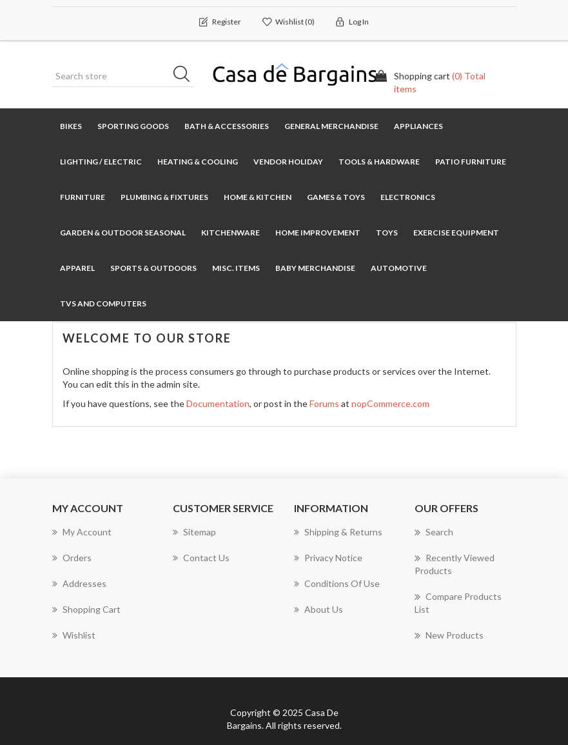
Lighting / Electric (101, 161)
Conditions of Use (337, 583)
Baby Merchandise (315, 268)
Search (434, 532)
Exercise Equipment (456, 232)
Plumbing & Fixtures (164, 197)
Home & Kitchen (257, 197)
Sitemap (194, 531)
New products (449, 635)
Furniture (82, 197)
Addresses (79, 583)
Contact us (201, 557)
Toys (387, 232)
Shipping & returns (338, 531)
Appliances (418, 126)
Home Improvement (317, 232)
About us (318, 609)
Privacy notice (328, 557)
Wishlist (73, 635)
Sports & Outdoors (153, 268)
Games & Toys (336, 197)
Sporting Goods (133, 126)
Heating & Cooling (197, 161)
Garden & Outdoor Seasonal (123, 232)
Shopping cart (86, 609)
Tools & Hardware (379, 161)
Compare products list (458, 602)
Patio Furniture (470, 161)
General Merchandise (331, 126)
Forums (324, 403)
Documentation (218, 403)
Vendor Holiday (288, 161)
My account (82, 531)
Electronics (407, 197)
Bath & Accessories (226, 126)
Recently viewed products (455, 563)
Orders (72, 557)
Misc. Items (236, 268)
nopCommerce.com (390, 403)
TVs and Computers (103, 303)
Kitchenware (230, 232)
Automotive (399, 268)
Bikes (71, 126)
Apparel (77, 268)
